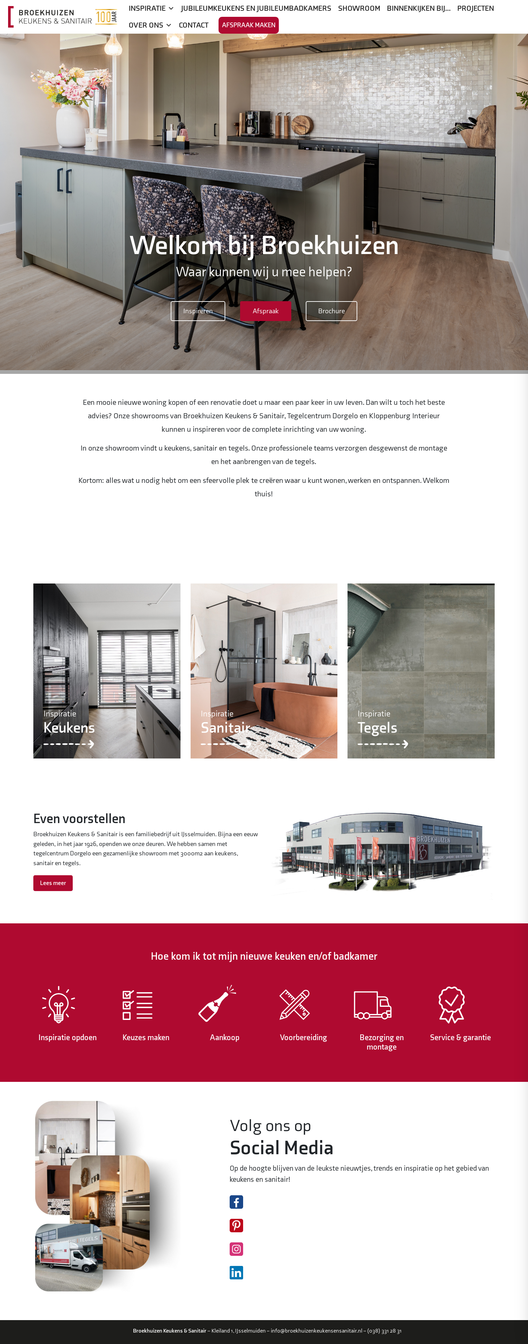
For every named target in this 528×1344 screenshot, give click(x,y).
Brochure (331, 311)
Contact (193, 25)
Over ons (150, 25)
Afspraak (266, 311)
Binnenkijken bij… (419, 8)
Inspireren (198, 311)
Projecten (475, 8)
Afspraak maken (248, 25)
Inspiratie (151, 8)
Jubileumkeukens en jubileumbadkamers (256, 8)
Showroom (359, 8)
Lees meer (53, 883)
